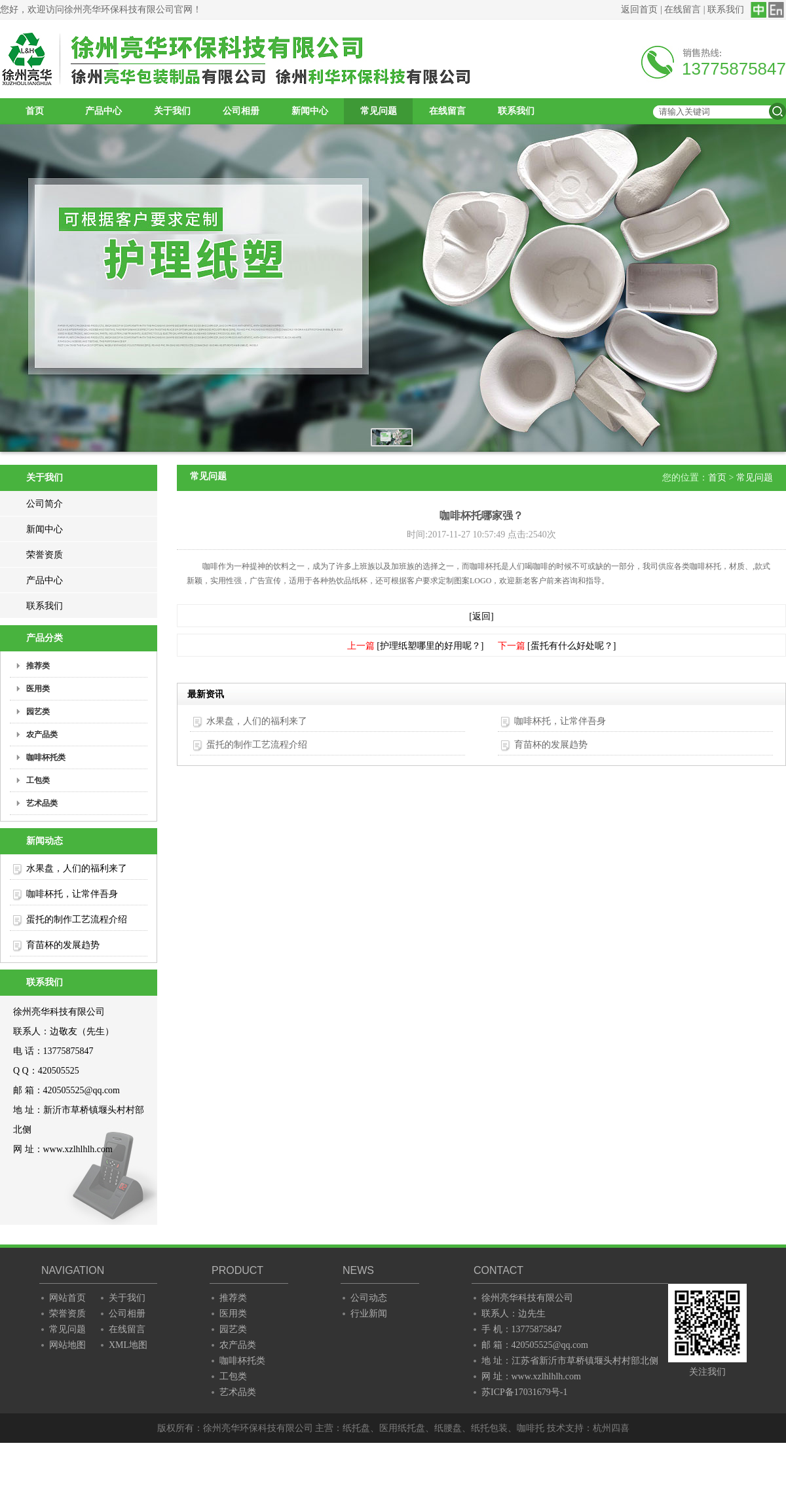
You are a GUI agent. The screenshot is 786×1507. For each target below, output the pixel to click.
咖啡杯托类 (242, 1361)
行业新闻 (368, 1313)
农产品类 (237, 1345)
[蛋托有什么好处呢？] (571, 646)
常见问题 (378, 111)
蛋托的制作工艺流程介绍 (76, 919)
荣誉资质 (44, 555)
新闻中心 (309, 111)
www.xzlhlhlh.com (78, 1149)
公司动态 (368, 1298)
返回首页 (639, 9)
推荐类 (233, 1298)
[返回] (481, 616)
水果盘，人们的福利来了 (76, 868)
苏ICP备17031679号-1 (524, 1392)
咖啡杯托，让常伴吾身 (72, 894)
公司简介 (44, 504)
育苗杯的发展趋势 (63, 945)
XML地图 (128, 1345)
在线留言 (682, 9)
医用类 (233, 1313)
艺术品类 (237, 1392)
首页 (35, 111)
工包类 (233, 1376)
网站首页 (67, 1298)
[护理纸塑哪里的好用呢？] (430, 646)
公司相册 (241, 111)
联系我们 (725, 9)
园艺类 (233, 1329)
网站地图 (67, 1345)
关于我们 (172, 111)
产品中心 (103, 111)
